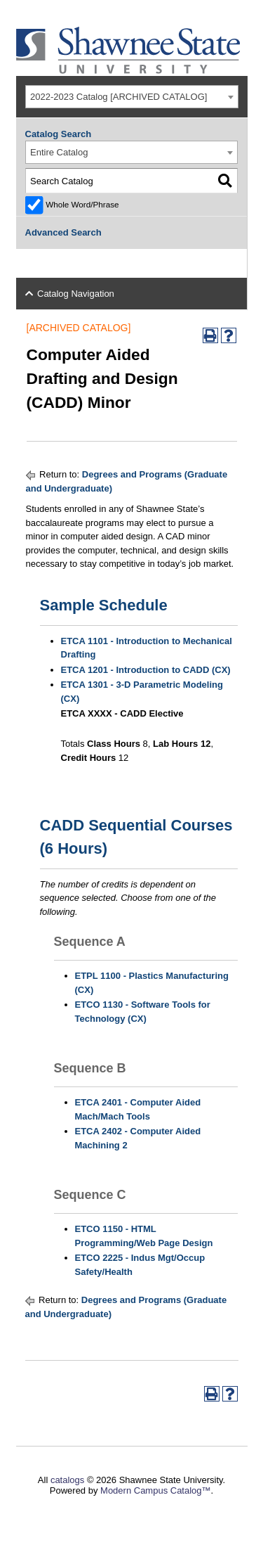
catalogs (67, 1480)
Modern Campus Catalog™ (155, 1490)
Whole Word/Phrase (82, 204)
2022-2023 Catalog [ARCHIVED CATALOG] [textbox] (118, 96)
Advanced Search (63, 232)
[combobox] (131, 96)
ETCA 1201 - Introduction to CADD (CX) (146, 670)
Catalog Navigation (75, 293)
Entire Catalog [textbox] (59, 152)
